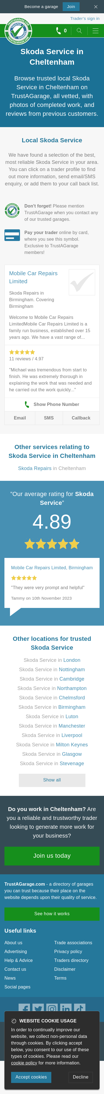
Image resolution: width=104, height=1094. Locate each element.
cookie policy (24, 1063)
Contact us (15, 969)
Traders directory (71, 960)
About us (13, 942)
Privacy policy (68, 951)
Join (69, 6)
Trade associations (73, 942)
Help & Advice (18, 960)
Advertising (15, 951)
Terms (60, 978)
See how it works (52, 913)
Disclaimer (65, 969)
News (10, 978)
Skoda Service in (52, 660)
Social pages (17, 987)
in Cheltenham (52, 468)
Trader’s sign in (85, 18)
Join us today (52, 855)
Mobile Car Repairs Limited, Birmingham (52, 567)
